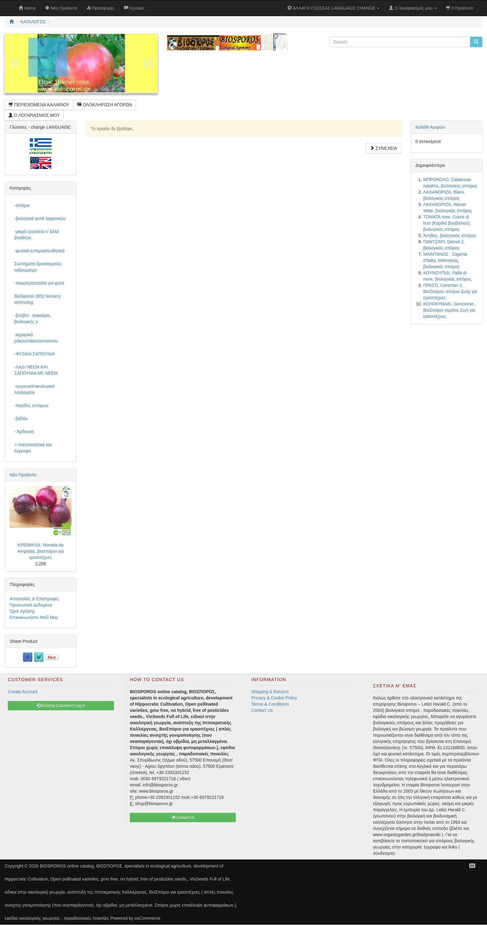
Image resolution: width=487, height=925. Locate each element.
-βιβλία (20, 418)
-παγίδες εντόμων (31, 405)
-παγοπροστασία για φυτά (39, 283)
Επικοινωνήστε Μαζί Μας (34, 617)
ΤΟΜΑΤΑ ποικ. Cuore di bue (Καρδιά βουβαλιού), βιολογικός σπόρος (447, 223)
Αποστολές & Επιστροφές (34, 598)
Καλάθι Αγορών (430, 127)
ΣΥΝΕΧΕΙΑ (383, 148)
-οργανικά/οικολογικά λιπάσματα (34, 389)
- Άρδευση (24, 431)
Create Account (23, 691)
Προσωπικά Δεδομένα (31, 604)
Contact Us (262, 710)
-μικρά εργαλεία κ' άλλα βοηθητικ (36, 234)
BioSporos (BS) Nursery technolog (37, 299)
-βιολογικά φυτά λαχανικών (40, 218)
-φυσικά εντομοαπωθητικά (39, 250)
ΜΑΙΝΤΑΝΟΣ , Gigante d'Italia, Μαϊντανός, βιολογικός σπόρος (445, 260)
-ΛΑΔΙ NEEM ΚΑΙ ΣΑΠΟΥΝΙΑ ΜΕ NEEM (36, 370)
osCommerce (147, 918)
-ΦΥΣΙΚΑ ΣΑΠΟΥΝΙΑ (34, 353)
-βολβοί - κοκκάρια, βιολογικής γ (32, 318)
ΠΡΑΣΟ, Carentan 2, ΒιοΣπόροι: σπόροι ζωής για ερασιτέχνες (450, 291)
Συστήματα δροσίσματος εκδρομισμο (37, 266)
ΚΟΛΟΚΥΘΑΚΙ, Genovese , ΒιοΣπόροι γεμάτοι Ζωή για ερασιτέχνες (449, 310)
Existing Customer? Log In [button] (61, 705)
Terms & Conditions (270, 704)
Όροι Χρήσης (22, 611)
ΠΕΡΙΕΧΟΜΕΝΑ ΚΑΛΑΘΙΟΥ (39, 104)
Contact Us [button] (182, 817)
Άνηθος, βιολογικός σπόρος (449, 235)
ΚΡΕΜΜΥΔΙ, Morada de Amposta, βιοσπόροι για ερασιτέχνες (40, 551)
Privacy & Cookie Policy (274, 697)
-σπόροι (22, 205)
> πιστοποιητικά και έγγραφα (33, 447)
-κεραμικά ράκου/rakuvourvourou (36, 337)
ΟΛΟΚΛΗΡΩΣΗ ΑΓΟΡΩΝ (104, 104)
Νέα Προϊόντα (23, 474)
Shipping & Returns (270, 691)
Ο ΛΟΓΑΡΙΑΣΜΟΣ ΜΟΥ (34, 115)
